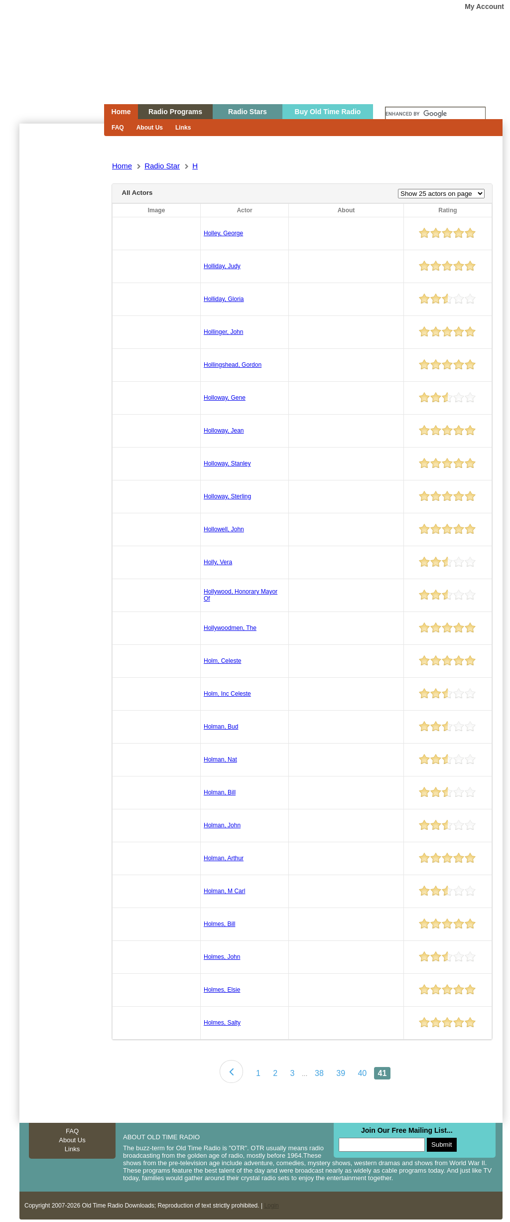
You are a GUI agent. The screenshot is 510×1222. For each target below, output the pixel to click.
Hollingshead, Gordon (232, 364)
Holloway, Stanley (227, 463)
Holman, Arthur (224, 858)
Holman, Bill (220, 792)
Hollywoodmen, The (230, 627)
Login (271, 1205)
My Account (484, 6)
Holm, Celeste (222, 660)
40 (362, 1073)
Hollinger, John (223, 331)
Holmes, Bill (219, 923)
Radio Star (162, 165)
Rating (447, 210)
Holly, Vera (218, 562)
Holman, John (222, 825)
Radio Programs (175, 112)
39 (340, 1073)
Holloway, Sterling (227, 496)
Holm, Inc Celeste (227, 693)
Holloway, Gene (225, 397)
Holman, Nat (220, 759)
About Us (149, 127)
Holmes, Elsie (222, 989)
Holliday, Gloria (224, 299)
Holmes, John (222, 956)
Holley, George (223, 233)
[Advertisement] (61, 303)
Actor (244, 210)
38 (319, 1073)
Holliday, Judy (222, 266)
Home (55, 71)
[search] (435, 114)
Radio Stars (247, 112)
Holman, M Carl (224, 891)
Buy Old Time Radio (328, 112)
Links (183, 127)
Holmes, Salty (222, 1022)
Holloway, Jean (224, 430)
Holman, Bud (221, 726)
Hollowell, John (224, 529)
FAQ (118, 127)
